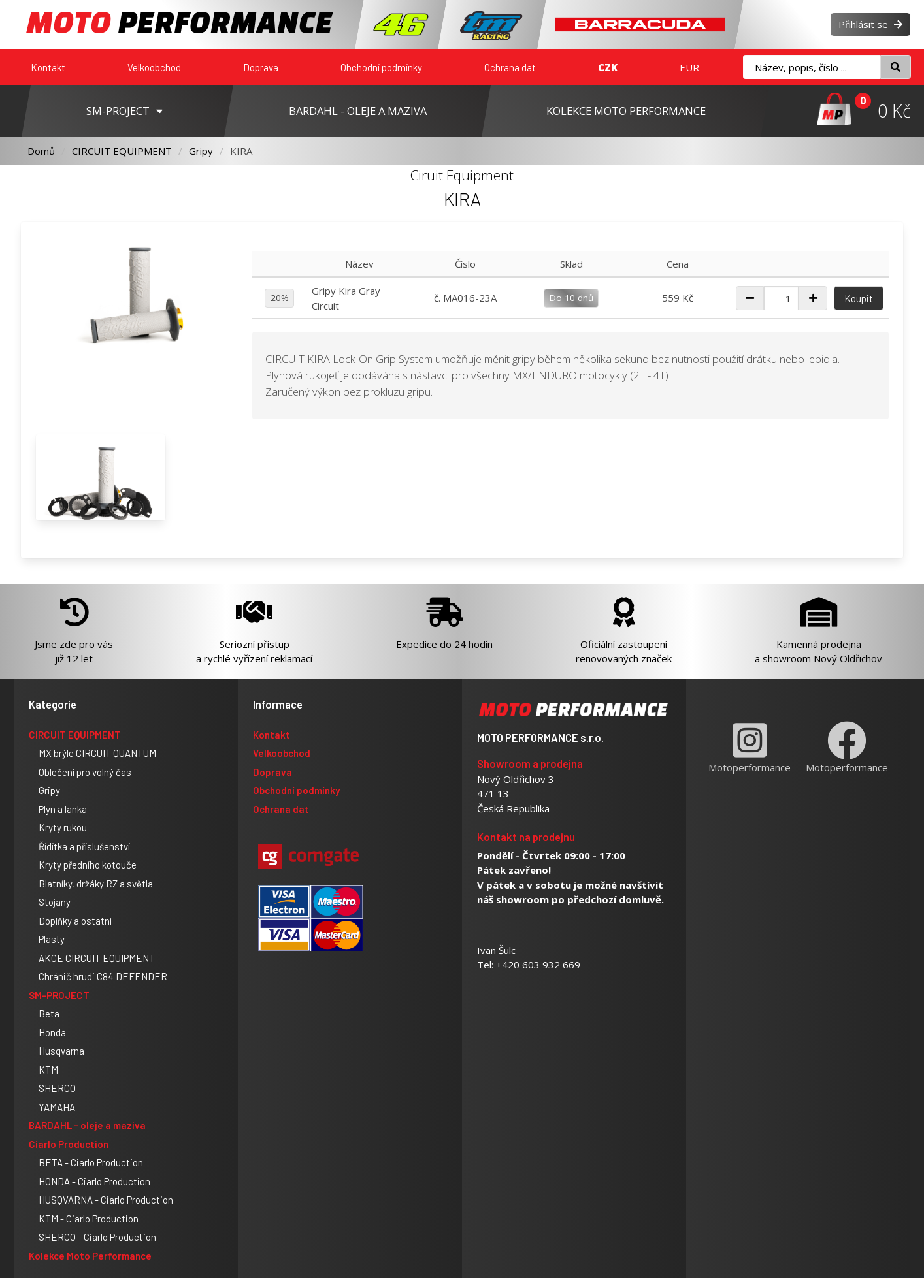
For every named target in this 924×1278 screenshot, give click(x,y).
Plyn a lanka (63, 809)
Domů (41, 150)
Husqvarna (61, 1051)
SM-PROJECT (59, 995)
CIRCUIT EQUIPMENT (122, 150)
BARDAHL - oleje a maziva (87, 1125)
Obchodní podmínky (381, 67)
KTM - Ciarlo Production (89, 1218)
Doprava (260, 67)
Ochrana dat (510, 67)
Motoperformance (749, 747)
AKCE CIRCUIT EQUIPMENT (97, 958)
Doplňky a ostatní (75, 921)
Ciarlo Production (68, 1144)
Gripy (201, 150)
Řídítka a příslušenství (84, 846)
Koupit (858, 298)
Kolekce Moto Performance (90, 1256)
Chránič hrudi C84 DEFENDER (103, 976)
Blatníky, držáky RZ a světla (96, 883)
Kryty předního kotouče (88, 865)
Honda (52, 1032)
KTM (48, 1070)
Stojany (55, 902)
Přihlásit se (870, 24)
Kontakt (48, 67)
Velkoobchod (154, 67)
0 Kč (894, 111)
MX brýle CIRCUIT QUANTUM (97, 753)
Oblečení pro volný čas (85, 772)
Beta (49, 1013)
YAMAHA (57, 1107)
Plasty (52, 939)
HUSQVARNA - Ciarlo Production (106, 1200)
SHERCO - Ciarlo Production (97, 1237)
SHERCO (57, 1088)
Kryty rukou (63, 827)
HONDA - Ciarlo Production (94, 1181)
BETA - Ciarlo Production (91, 1162)
